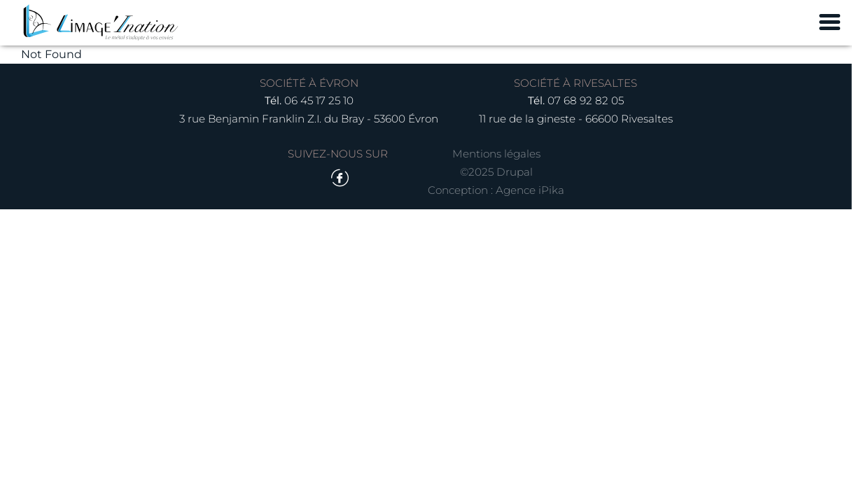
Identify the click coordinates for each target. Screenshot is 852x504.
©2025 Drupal (496, 171)
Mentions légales (496, 153)
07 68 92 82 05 (585, 100)
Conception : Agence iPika (496, 190)
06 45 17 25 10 (319, 100)
